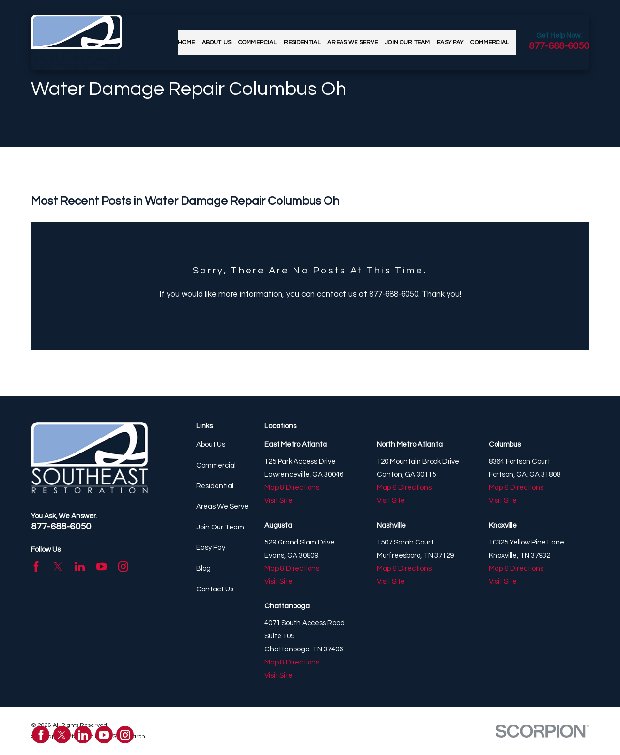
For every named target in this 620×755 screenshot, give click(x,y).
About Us (210, 444)
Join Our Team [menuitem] (407, 42)
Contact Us (214, 589)
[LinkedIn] (80, 566)
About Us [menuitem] (216, 42)
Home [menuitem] (186, 42)
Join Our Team (220, 527)
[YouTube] (101, 566)
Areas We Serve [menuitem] (352, 42)
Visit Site (278, 500)
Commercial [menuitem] (257, 42)
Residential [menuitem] (302, 42)
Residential (214, 486)
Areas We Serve (222, 506)
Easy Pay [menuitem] (450, 42)
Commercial (216, 465)
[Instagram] (123, 566)
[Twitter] (58, 566)
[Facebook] (36, 566)
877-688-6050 (559, 46)
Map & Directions (291, 487)
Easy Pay (210, 547)
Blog (203, 568)
